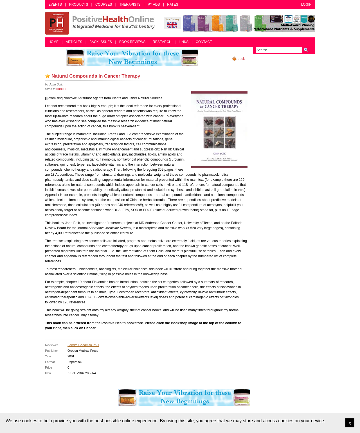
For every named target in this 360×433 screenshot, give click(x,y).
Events (55, 4)
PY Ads (154, 4)
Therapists (129, 4)
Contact (204, 42)
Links (184, 42)
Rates (172, 4)
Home (53, 42)
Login (306, 4)
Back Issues (100, 42)
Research (162, 42)
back (241, 59)
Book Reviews (132, 42)
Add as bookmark (47, 75)
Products (78, 4)
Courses (103, 4)
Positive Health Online (101, 23)
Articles (74, 42)
